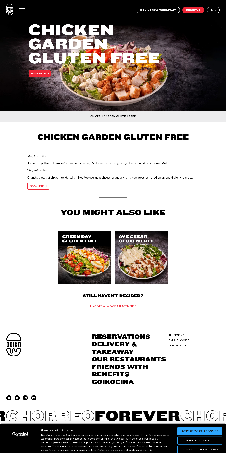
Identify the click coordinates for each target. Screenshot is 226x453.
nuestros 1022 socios (67, 408)
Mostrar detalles (171, 446)
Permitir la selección (200, 413)
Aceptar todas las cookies (200, 404)
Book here (38, 73)
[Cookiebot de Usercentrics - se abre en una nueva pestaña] (20, 407)
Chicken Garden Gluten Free (113, 116)
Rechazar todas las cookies (200, 422)
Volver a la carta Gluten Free (114, 306)
